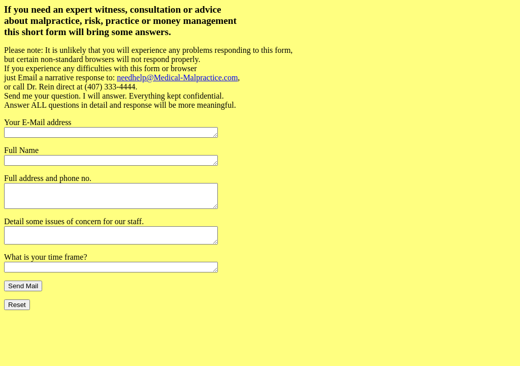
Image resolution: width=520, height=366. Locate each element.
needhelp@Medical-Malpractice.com (177, 77)
